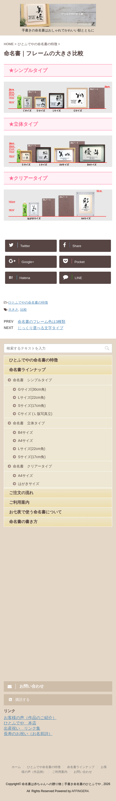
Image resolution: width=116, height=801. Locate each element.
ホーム (16, 767)
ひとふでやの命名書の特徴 (28, 302)
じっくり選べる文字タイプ (40, 328)
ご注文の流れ (21, 493)
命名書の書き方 (23, 521)
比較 (23, 309)
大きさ (13, 309)
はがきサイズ (28, 484)
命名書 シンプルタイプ (32, 380)
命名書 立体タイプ (29, 423)
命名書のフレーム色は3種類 (41, 321)
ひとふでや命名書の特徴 (44, 767)
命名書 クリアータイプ (32, 466)
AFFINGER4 (79, 791)
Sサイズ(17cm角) (32, 406)
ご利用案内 (19, 502)
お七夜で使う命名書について (35, 512)
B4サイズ (25, 432)
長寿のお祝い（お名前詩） (28, 734)
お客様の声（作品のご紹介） (30, 718)
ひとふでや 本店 (20, 723)
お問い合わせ (83, 772)
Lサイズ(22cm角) (31, 397)
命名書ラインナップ (27, 370)
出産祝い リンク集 (22, 728)
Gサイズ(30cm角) (32, 389)
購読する (19, 700)
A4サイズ (25, 441)
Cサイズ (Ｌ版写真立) (35, 414)
